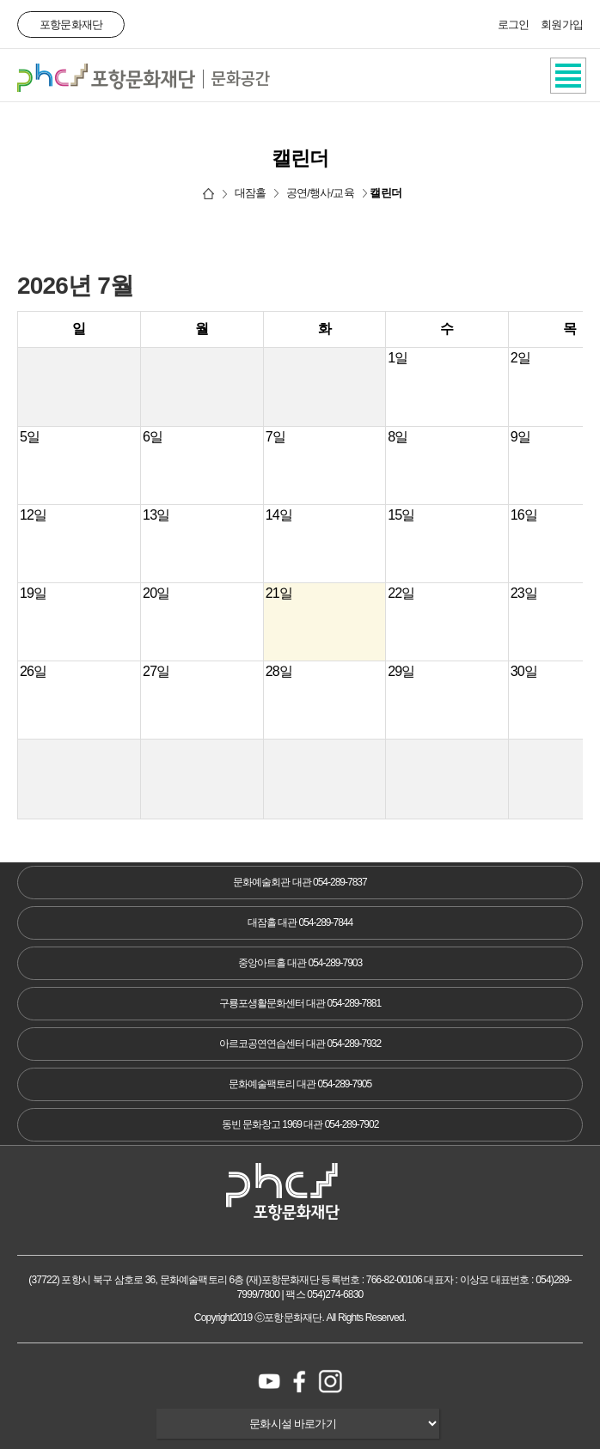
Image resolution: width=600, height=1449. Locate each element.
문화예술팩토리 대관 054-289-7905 (300, 1084)
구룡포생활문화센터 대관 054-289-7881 (300, 1003)
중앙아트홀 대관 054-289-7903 (300, 963)
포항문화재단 (71, 24)
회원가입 (562, 24)
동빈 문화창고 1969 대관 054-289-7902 (300, 1124)
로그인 (514, 24)
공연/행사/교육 (320, 192)
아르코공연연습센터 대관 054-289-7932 (300, 1044)
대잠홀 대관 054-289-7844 (300, 922)
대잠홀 (250, 192)
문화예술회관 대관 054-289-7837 (299, 882)
